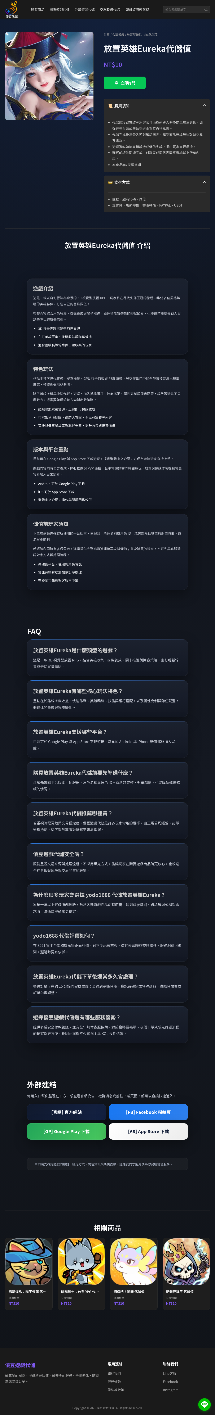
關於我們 (114, 1373)
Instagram (171, 1389)
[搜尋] (206, 9)
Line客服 (169, 1373)
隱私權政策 (116, 1389)
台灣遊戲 (118, 34)
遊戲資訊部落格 (137, 9)
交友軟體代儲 (110, 9)
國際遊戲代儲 (59, 9)
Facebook (170, 1381)
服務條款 (114, 1381)
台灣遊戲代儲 (85, 9)
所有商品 (37, 9)
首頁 (107, 34)
